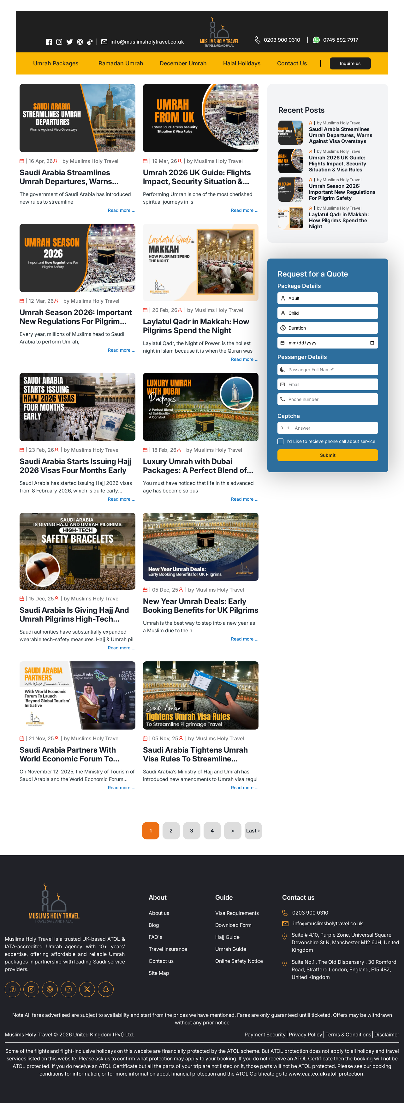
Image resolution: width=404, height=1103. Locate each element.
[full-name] (327, 369)
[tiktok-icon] (90, 41)
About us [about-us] (159, 913)
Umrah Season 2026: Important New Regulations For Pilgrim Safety (76, 317)
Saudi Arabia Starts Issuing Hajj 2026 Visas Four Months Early (76, 466)
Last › (253, 830)
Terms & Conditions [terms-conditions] (348, 1034)
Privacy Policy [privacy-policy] (305, 1034)
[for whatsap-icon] (335, 40)
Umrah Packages (56, 63)
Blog (154, 925)
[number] (336, 428)
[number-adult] (327, 298)
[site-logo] (54, 903)
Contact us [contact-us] (161, 961)
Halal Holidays (242, 63)
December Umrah (183, 63)
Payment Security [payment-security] (265, 1034)
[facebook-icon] (49, 41)
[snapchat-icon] (106, 990)
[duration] (327, 328)
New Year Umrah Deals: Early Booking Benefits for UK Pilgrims (200, 606)
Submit (328, 455)
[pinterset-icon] (80, 41)
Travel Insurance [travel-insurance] (168, 949)
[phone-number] (327, 399)
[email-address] (327, 384)
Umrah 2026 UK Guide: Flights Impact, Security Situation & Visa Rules (197, 177)
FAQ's (155, 937)
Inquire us (350, 63)
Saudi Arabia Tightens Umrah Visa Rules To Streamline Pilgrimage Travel (195, 754)
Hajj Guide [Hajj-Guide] (227, 937)
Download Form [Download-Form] (234, 925)
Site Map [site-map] (159, 973)
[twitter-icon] (69, 42)
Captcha (288, 416)
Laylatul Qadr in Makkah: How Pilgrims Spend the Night (196, 326)
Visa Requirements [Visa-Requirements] (237, 913)
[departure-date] (327, 343)
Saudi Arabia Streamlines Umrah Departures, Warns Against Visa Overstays (66, 177)
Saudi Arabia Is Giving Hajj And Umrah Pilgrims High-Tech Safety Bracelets (74, 614)
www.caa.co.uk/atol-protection (338, 1074)
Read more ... (121, 210)
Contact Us (292, 63)
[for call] (277, 40)
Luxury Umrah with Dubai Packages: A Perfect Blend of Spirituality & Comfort (195, 466)
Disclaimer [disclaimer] (386, 1034)
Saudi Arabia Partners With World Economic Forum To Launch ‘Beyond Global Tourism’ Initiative (77, 754)
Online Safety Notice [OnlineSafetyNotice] (239, 961)
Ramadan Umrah (120, 63)
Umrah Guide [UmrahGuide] (230, 949)
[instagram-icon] (59, 41)
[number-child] (327, 313)
